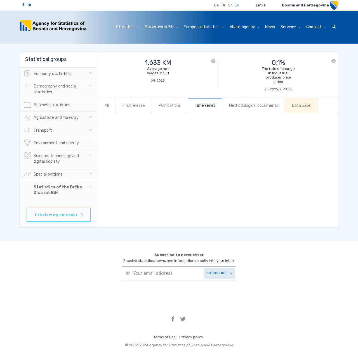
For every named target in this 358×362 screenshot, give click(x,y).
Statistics (127, 27)
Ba (216, 5)
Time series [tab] (205, 105)
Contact (316, 27)
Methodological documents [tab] (253, 105)
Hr (223, 5)
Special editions (43, 174)
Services (290, 27)
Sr (230, 5)
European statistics (204, 27)
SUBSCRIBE (219, 273)
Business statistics (47, 105)
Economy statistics (47, 73)
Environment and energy (51, 143)
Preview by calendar (59, 215)
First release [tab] (134, 105)
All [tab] (107, 105)
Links (261, 5)
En (237, 5)
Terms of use (165, 337)
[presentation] (164, 294)
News (270, 27)
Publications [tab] (170, 105)
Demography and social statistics (50, 88)
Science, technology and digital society (51, 158)
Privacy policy (191, 337)
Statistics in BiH (161, 27)
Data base (301, 105)
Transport (38, 130)
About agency (244, 27)
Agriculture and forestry (51, 117)
